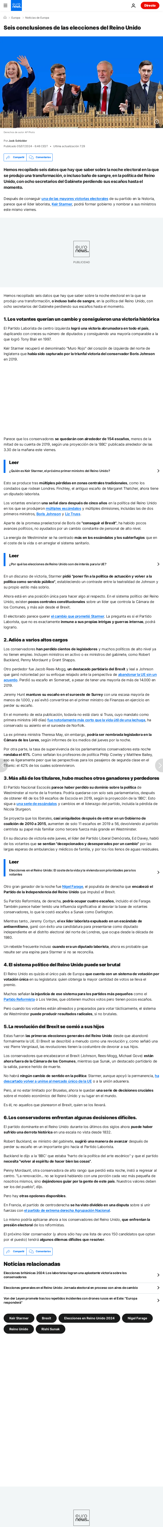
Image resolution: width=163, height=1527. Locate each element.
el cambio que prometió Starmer (77, 616)
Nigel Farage (72, 886)
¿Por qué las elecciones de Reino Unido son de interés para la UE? (58, 564)
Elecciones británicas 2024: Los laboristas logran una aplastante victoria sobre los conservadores (65, 1275)
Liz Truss (72, 514)
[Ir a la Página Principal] (16, 5)
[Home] (5, 17)
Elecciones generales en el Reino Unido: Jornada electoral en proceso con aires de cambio (71, 1288)
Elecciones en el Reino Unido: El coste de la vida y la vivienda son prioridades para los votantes (72, 872)
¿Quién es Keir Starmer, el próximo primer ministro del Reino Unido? (59, 471)
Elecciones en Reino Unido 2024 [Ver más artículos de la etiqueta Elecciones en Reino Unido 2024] (89, 1318)
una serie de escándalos (36, 803)
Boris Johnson (48, 514)
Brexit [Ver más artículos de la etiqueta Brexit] (46, 1318)
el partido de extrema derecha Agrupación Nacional (67, 1210)
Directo (150, 5)
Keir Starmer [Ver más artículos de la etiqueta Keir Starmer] (19, 1318)
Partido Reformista (19, 999)
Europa (15, 17)
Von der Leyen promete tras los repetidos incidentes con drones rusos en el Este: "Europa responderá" (70, 1300)
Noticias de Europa (37, 17)
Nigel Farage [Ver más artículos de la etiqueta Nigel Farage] (137, 1318)
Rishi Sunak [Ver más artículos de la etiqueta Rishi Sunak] (50, 1329)
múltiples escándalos (63, 508)
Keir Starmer (62, 204)
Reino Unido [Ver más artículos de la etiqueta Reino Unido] (18, 1329)
